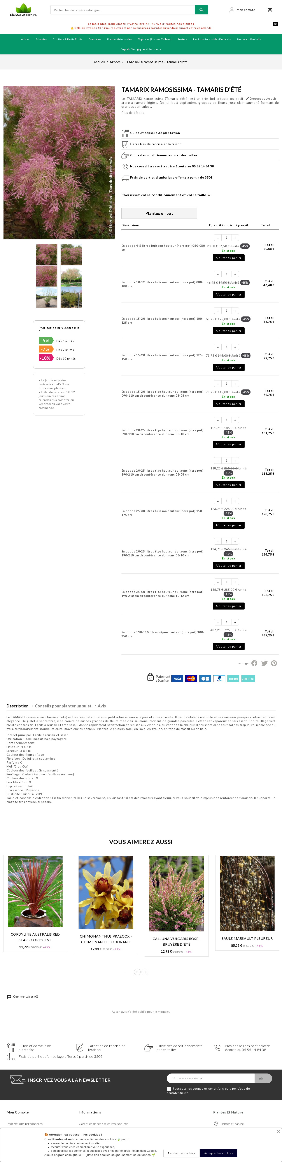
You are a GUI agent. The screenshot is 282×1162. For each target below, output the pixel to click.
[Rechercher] (122, 9)
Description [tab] (18, 705)
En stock (228, 250)
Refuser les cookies (181, 1153)
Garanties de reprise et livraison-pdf (103, 1124)
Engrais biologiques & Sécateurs (141, 49)
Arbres (25, 39)
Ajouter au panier (229, 258)
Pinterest (274, 663)
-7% (45, 349)
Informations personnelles (25, 1124)
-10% (45, 358)
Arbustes (41, 39)
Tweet (264, 663)
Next (145, 972)
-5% (45, 340)
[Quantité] (226, 237)
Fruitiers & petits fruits (67, 39)
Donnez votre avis (261, 98)
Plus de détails (132, 113)
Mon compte (18, 1112)
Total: (268, 246)
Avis (102, 705)
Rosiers (182, 39)
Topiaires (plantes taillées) (155, 39)
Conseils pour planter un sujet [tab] (63, 705)
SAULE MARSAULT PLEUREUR (247, 938)
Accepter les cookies (218, 1153)
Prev (137, 972)
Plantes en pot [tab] (159, 213)
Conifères (95, 39)
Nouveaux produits (249, 39)
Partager (254, 663)
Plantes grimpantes (119, 39)
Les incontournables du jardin (212, 39)
